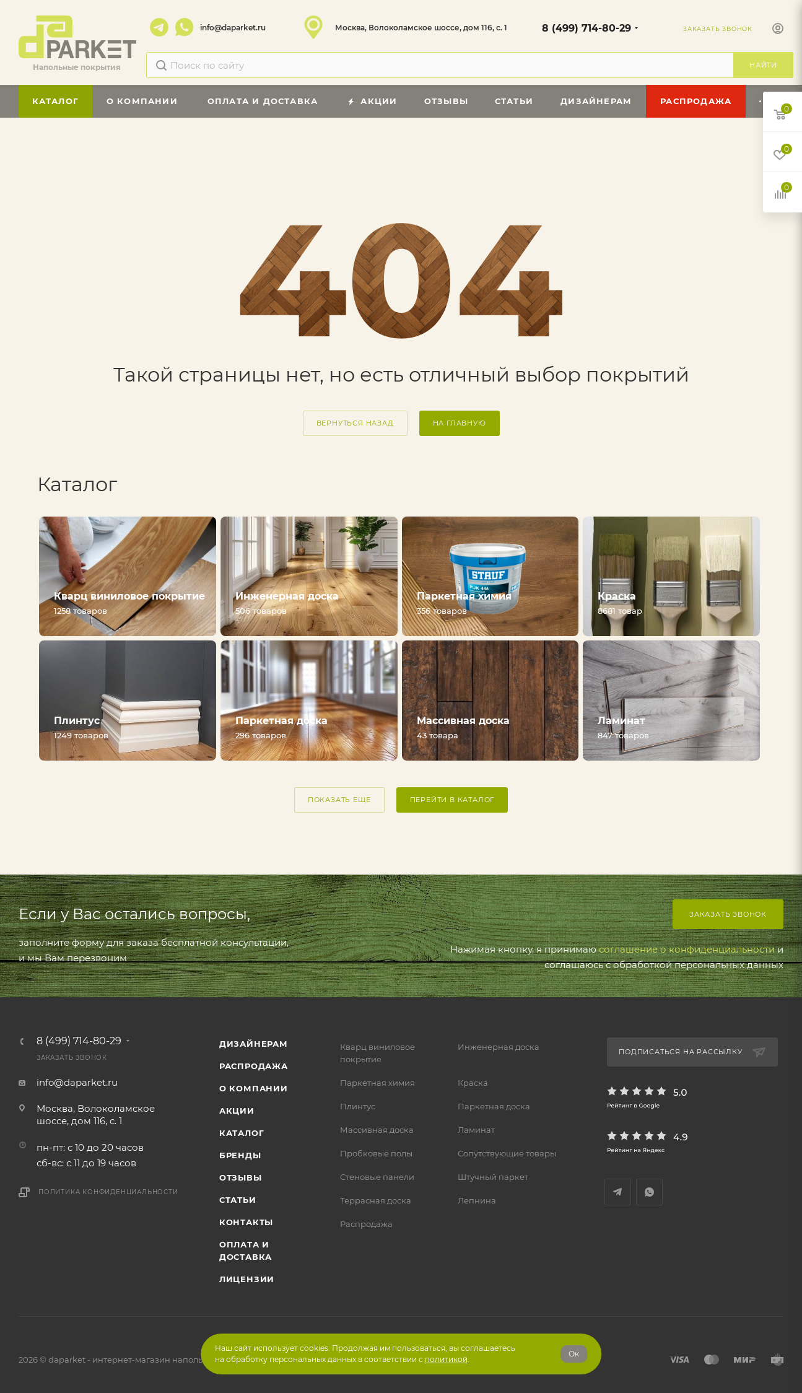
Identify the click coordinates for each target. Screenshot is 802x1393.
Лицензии (246, 1279)
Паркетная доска (494, 1106)
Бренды (240, 1155)
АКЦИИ (237, 1111)
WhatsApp (184, 27)
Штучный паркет (493, 1177)
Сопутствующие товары (507, 1153)
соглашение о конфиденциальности (687, 949)
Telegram (159, 27)
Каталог (241, 1133)
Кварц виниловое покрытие (377, 1053)
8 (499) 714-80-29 (586, 28)
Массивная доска (377, 1130)
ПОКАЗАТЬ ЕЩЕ (339, 799)
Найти (763, 65)
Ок (574, 1353)
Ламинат (476, 1130)
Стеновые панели (377, 1177)
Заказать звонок (728, 914)
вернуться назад (355, 423)
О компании (253, 1088)
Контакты (246, 1222)
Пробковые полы (376, 1153)
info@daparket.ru (233, 27)
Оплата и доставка (245, 1250)
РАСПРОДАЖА (253, 1066)
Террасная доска (375, 1200)
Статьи (237, 1200)
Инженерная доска (498, 1047)
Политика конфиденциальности (108, 1192)
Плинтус (357, 1106)
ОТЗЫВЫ (240, 1177)
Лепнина (477, 1200)
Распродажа (366, 1224)
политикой (446, 1359)
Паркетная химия (377, 1083)
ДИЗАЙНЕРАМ (253, 1044)
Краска (473, 1083)
